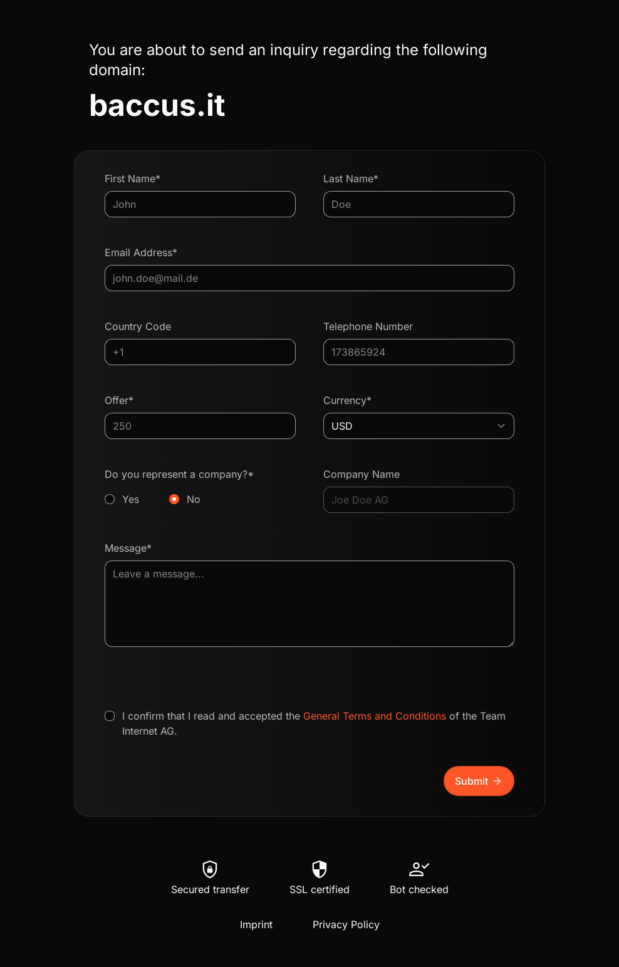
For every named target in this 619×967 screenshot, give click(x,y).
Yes (130, 499)
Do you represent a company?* (200, 487)
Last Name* (350, 178)
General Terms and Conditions (374, 716)
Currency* (347, 400)
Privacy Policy (346, 924)
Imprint (256, 924)
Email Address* (141, 252)
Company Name (361, 474)
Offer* (119, 400)
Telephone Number (368, 326)
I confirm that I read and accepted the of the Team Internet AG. (314, 723)
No (193, 499)
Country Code (138, 326)
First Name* (132, 178)
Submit (479, 781)
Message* (128, 548)
